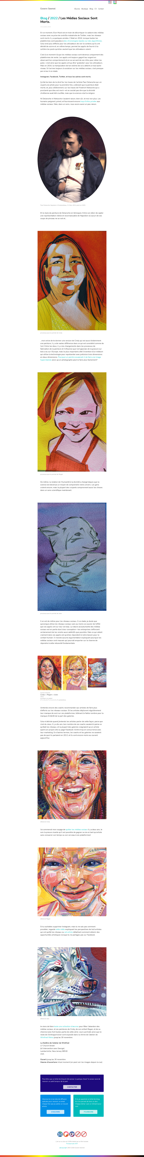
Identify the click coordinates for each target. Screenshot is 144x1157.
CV (96, 9)
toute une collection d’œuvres (66, 1026)
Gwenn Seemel (48, 8)
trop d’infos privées (88, 101)
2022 (54, 18)
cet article (68, 932)
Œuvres (77, 9)
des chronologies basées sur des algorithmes (83, 41)
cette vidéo (60, 929)
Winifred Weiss (47, 1037)
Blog (91, 9)
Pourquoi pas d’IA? (72, 1144)
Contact (101, 9)
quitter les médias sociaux (77, 829)
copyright (63, 1148)
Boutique (84, 9)
